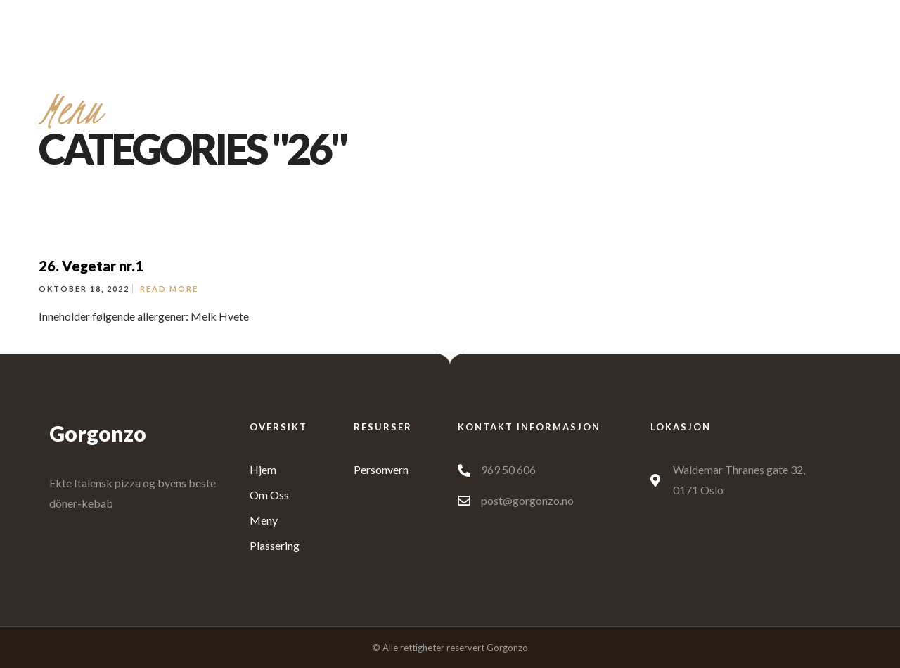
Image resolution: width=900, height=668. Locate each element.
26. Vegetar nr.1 (91, 265)
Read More (169, 288)
